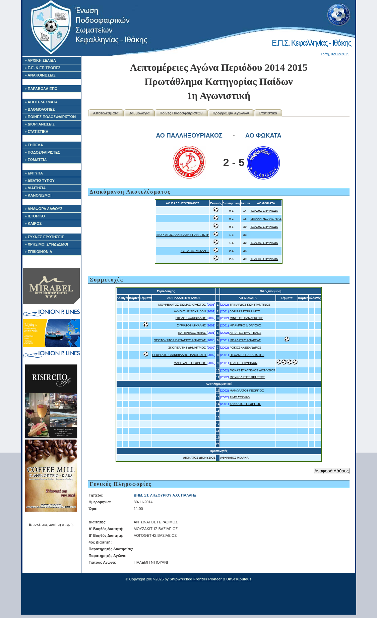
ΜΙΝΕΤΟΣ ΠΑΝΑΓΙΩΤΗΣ (246, 318)
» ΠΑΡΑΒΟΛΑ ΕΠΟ (41, 89)
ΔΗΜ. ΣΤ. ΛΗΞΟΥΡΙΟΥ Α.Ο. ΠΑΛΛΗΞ (165, 495)
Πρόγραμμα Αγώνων (231, 113)
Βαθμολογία (139, 113)
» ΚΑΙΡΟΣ (33, 223)
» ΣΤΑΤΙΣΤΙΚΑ (37, 132)
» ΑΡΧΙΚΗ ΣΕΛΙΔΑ (40, 60)
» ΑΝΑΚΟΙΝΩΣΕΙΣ (40, 75)
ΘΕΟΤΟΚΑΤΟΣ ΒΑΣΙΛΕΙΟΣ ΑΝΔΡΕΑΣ (180, 340)
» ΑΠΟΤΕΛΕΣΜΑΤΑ (41, 102)
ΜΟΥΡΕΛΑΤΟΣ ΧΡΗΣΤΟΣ (247, 377)
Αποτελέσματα (106, 113)
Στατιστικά (268, 113)
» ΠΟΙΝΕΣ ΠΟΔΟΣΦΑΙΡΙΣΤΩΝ (50, 117)
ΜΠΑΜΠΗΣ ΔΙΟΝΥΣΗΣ (245, 325)
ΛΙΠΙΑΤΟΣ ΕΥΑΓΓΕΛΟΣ (245, 332)
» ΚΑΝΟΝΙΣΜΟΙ (38, 195)
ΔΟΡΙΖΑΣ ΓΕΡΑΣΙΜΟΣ (245, 311)
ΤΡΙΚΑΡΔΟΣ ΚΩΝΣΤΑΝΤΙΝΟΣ (250, 304)
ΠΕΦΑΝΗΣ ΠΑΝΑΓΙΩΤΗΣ (247, 355)
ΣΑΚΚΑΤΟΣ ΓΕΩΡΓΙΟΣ (245, 404)
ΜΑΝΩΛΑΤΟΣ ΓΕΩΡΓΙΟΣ (247, 390)
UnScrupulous (238, 579)
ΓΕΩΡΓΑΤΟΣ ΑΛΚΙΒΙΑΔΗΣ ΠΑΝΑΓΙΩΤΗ (182, 235)
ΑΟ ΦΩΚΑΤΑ (263, 135)
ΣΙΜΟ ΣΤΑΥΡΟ (240, 397)
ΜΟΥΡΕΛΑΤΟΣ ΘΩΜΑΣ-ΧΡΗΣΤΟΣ (182, 304)
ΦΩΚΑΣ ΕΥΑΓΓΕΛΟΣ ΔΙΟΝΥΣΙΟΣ (252, 370)
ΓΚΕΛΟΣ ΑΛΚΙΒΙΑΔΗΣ (191, 318)
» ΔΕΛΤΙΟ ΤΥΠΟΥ (40, 180)
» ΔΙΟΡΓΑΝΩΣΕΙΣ (40, 124)
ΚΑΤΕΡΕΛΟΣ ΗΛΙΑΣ (192, 332)
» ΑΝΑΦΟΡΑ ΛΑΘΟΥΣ (44, 209)
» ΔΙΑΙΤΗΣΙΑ (35, 188)
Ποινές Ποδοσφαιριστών (181, 113)
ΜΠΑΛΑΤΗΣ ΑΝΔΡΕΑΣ (265, 218)
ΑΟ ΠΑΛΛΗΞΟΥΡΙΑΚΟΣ (189, 135)
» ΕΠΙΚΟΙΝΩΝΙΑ (38, 252)
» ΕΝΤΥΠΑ (34, 173)
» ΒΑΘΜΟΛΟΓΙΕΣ (40, 109)
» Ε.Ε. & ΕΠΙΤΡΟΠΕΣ (43, 68)
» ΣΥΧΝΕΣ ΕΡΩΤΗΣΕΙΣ (44, 237)
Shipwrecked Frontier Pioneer (196, 579)
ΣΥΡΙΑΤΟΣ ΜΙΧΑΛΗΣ (195, 251)
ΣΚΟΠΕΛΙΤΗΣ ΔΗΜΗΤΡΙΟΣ (187, 347)
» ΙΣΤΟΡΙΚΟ (35, 216)
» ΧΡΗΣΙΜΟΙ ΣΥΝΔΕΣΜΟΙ (46, 244)
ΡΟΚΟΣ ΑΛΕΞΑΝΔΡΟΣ (245, 347)
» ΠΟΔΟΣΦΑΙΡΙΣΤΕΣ (42, 152)
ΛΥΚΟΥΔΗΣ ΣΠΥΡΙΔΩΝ (190, 311)
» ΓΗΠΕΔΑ (34, 145)
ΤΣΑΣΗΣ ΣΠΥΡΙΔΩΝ (264, 210)
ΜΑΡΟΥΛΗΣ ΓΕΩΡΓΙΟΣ (190, 363)
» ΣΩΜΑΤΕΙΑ (36, 160)
